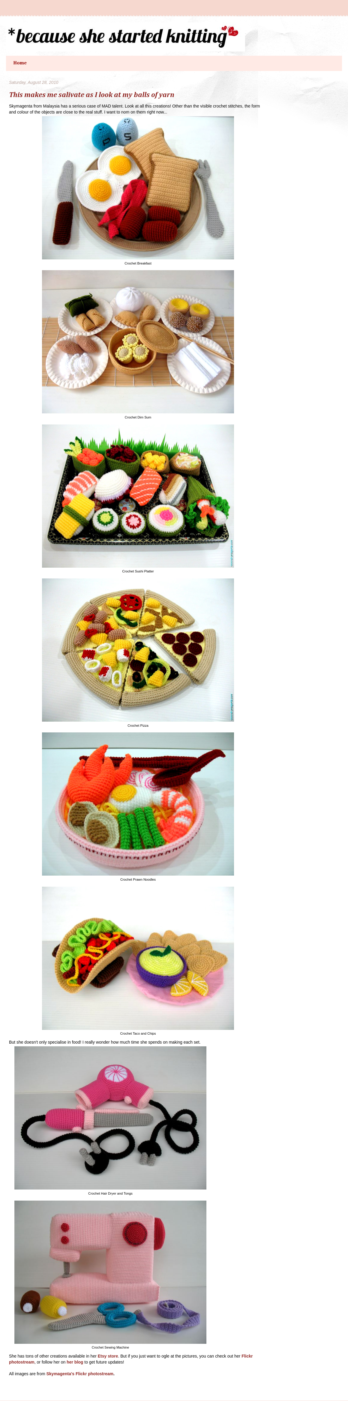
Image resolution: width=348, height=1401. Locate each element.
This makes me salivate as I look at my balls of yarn (91, 95)
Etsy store (108, 1356)
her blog (75, 1362)
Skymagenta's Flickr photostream (79, 1373)
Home (20, 63)
